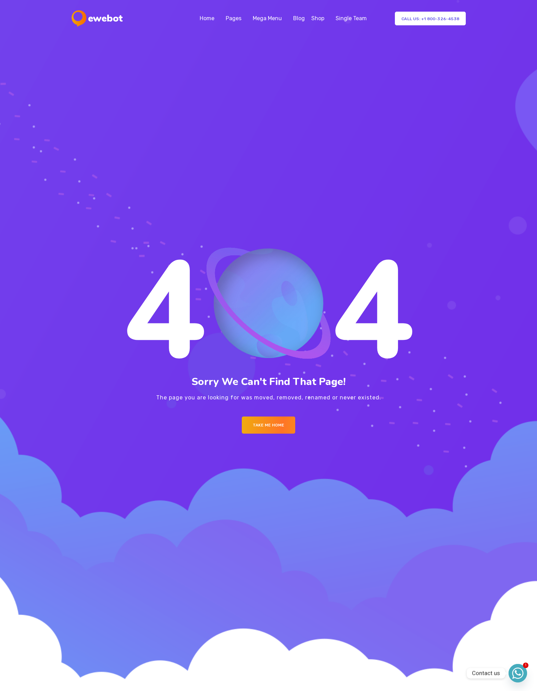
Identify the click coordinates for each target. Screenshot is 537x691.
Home (207, 18)
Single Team (351, 18)
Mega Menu (267, 18)
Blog (299, 18)
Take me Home (268, 425)
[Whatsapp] (518, 673)
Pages (233, 18)
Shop (317, 18)
